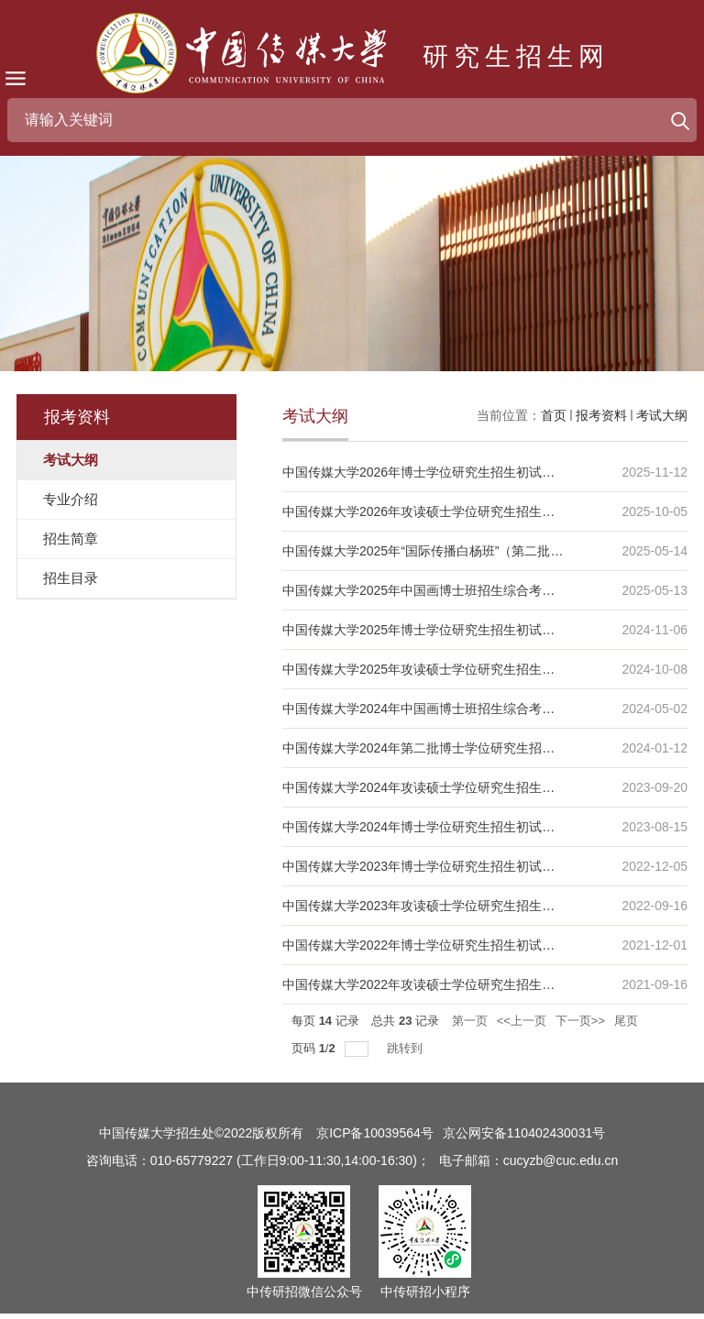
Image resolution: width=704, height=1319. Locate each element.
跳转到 (406, 1048)
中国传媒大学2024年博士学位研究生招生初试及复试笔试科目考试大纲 (482, 826)
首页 (553, 415)
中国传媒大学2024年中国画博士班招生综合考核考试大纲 (444, 708)
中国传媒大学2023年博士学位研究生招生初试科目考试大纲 (450, 866)
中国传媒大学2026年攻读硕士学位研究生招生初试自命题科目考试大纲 (482, 511)
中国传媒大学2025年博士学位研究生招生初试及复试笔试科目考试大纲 (482, 629)
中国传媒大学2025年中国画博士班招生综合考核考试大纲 (444, 590)
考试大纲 (662, 415)
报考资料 (601, 415)
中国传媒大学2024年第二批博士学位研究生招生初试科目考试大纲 (469, 748)
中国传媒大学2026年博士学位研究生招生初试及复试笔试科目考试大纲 (482, 472)
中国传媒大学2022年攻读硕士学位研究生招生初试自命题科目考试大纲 (482, 984)
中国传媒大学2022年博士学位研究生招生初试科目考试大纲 (450, 945)
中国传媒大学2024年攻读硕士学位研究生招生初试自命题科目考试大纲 (482, 787)
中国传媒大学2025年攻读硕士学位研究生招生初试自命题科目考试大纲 (482, 669)
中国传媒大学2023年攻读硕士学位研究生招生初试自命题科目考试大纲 (482, 905)
